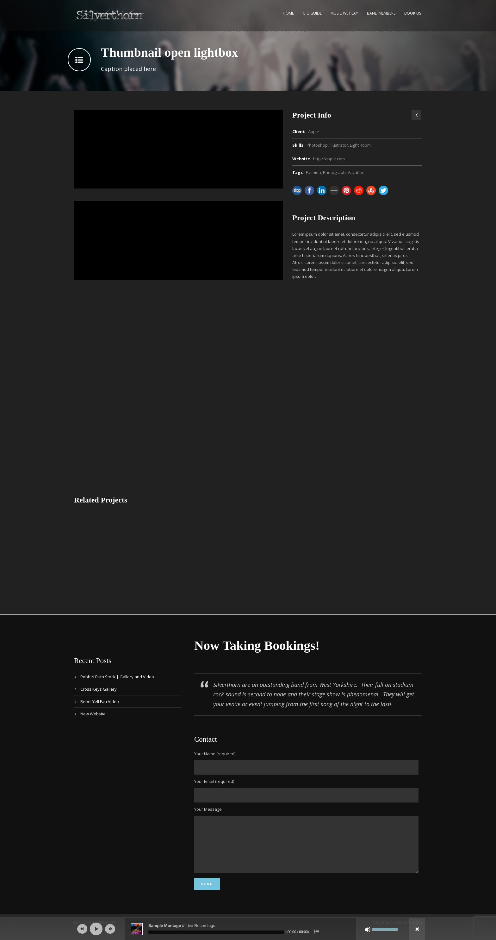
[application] (248, 929)
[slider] (216, 932)
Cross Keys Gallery (98, 689)
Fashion (313, 172)
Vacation (356, 172)
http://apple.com (329, 159)
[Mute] (367, 929)
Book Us (412, 13)
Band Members (381, 13)
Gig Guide (312, 13)
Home (288, 13)
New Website (93, 714)
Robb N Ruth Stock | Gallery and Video (117, 677)
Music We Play (344, 13)
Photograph (334, 172)
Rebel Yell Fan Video (99, 701)
